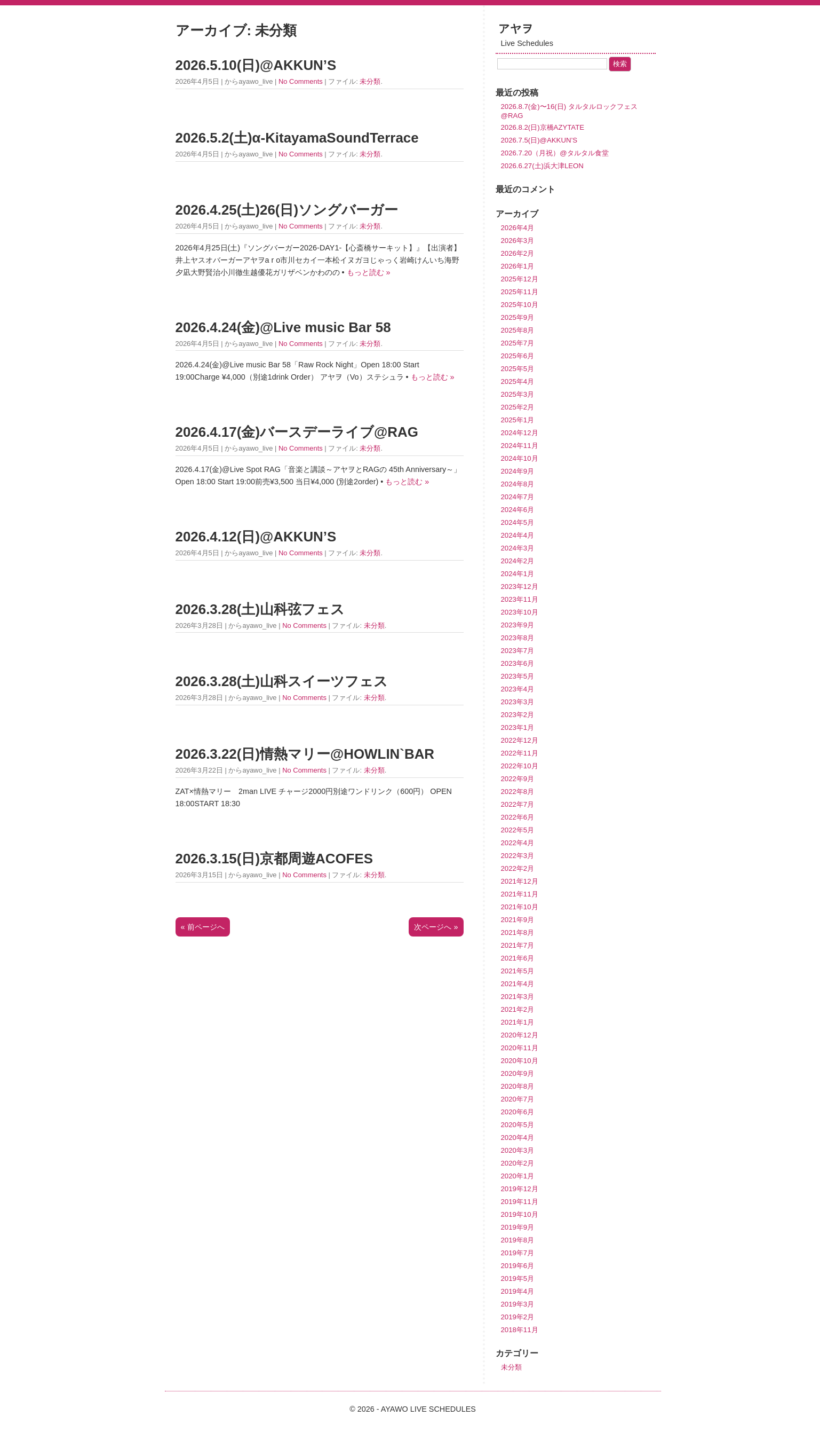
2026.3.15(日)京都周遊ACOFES (274, 858)
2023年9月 (518, 625)
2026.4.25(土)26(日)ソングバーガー (287, 209)
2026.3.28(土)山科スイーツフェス (282, 681)
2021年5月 (518, 971)
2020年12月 (519, 1035)
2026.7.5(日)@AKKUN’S (539, 140)
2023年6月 (518, 663)
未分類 (370, 81)
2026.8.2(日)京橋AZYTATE (543, 127)
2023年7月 (518, 651)
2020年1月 (518, 1176)
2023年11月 (519, 599)
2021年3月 (518, 997)
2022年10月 (519, 766)
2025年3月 (518, 394)
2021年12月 (519, 881)
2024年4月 (518, 535)
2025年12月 (519, 279)
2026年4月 (518, 228)
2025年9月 (518, 317)
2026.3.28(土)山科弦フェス (260, 609)
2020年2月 (518, 1163)
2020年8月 (518, 1086)
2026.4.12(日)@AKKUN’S (256, 536)
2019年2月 (518, 1317)
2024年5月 (518, 522)
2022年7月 (518, 804)
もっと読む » (369, 272)
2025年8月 (518, 330)
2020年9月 (518, 1073)
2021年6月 (518, 958)
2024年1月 (518, 574)
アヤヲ (516, 28)
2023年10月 (519, 612)
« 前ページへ (203, 927)
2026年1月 (518, 266)
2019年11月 (519, 1202)
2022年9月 (518, 779)
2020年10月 (519, 1061)
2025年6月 (518, 356)
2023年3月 (518, 702)
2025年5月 (518, 369)
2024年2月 (518, 561)
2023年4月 (518, 689)
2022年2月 (518, 868)
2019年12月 (519, 1189)
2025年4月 (518, 381)
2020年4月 (518, 1138)
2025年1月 (518, 420)
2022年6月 (518, 817)
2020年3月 (518, 1150)
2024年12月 (519, 433)
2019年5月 (518, 1278)
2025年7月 (518, 343)
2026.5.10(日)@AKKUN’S (256, 65)
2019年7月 (518, 1253)
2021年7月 (518, 945)
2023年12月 (519, 587)
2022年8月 (518, 792)
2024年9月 (518, 471)
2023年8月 (518, 638)
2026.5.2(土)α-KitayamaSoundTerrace (297, 137)
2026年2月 (518, 253)
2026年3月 (518, 241)
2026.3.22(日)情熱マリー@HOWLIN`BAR (305, 753)
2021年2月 (518, 1009)
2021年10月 (519, 907)
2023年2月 (518, 715)
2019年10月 (519, 1214)
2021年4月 (518, 984)
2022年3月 (518, 856)
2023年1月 (518, 727)
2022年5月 (518, 830)
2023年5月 (518, 676)
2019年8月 (518, 1240)
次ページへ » (436, 927)
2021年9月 (518, 920)
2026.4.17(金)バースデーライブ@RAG (297, 431)
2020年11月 (519, 1048)
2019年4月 (518, 1291)
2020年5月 (518, 1125)
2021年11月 (519, 894)
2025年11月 (519, 292)
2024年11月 (519, 446)
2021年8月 (518, 933)
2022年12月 (519, 740)
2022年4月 (518, 843)
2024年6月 (518, 510)
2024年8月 (518, 484)
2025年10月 (519, 305)
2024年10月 (519, 458)
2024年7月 (518, 497)
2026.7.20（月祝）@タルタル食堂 (555, 153)
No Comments (300, 81)
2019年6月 (518, 1266)
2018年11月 (519, 1330)
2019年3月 (518, 1304)
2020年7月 (518, 1099)
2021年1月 (518, 1022)
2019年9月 (518, 1227)
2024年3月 (518, 548)
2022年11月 (519, 753)
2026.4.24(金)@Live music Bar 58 (283, 327)
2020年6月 (518, 1112)
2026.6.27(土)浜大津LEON (542, 166)
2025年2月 (518, 407)
